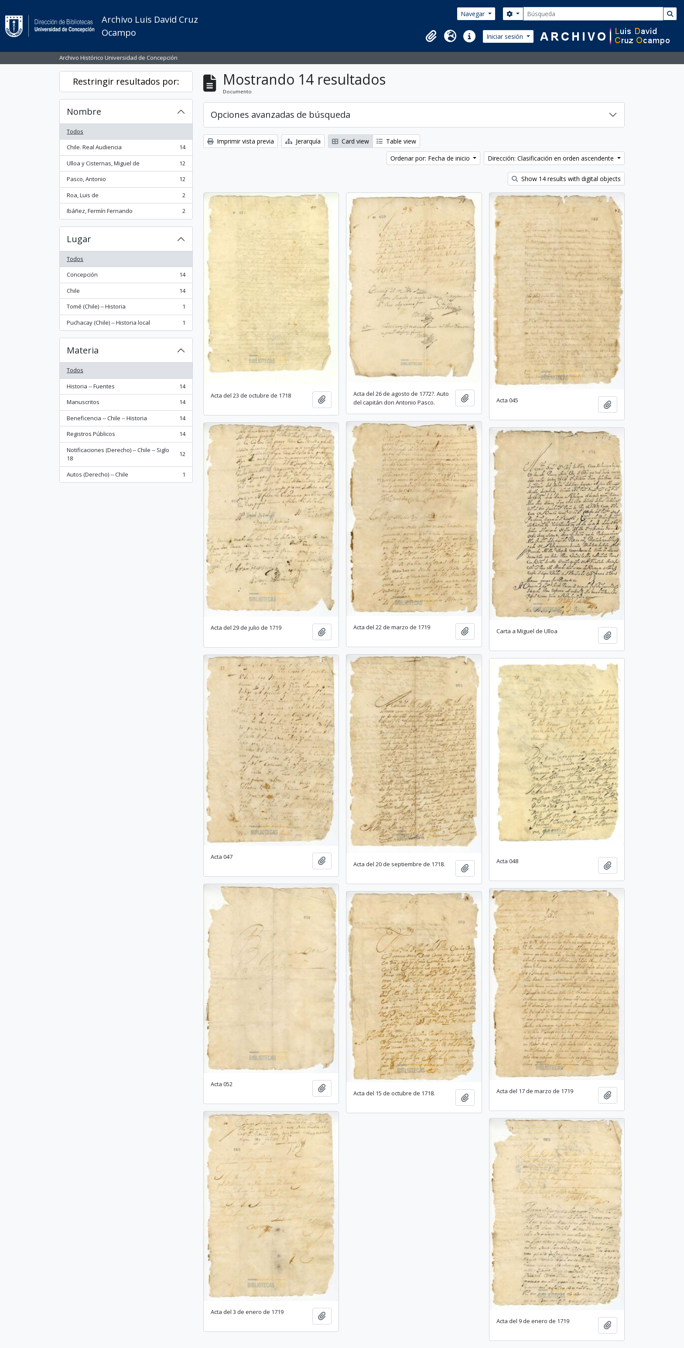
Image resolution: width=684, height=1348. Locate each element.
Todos (75, 131)
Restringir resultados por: (126, 81)
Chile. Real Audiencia (125, 149)
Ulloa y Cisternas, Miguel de (125, 165)
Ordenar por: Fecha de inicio (431, 158)
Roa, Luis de (125, 197)
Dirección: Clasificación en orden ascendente (552, 158)
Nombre (84, 111)
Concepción (125, 276)
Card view (350, 141)
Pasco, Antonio (125, 181)
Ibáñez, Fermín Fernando (125, 213)
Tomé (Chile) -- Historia (125, 308)
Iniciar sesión (505, 36)
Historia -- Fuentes (125, 388)
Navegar (473, 14)
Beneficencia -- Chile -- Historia (125, 420)
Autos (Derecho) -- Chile (125, 476)
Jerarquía (303, 141)
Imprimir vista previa (240, 141)
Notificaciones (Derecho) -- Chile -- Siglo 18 (125, 454)
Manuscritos (125, 404)
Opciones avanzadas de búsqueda (280, 114)
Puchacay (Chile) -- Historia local (125, 324)
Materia (83, 350)
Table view (396, 141)
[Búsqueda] (593, 14)
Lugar (79, 239)
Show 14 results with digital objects (566, 179)
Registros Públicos (125, 436)
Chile (125, 292)
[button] (431, 36)
